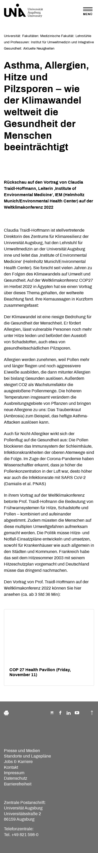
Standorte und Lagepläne (27, 756)
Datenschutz (15, 778)
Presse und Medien (22, 750)
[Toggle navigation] (88, 11)
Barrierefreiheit (17, 784)
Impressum (14, 773)
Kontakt (11, 767)
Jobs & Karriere (18, 761)
